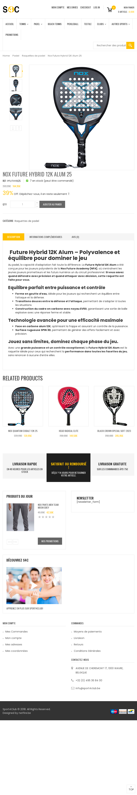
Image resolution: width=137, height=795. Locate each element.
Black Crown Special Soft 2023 (114, 431)
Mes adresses (13, 644)
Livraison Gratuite (112, 464)
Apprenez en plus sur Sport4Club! (24, 608)
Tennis (23, 24)
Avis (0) (75, 237)
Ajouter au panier (52, 204)
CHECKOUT (85, 7)
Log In (96, 7)
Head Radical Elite (68, 431)
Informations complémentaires (45, 237)
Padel (38, 24)
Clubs (101, 24)
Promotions (12, 34)
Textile (88, 24)
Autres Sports (121, 24)
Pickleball (72, 24)
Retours (78, 644)
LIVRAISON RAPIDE (24, 464)
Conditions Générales (87, 651)
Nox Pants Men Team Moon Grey (48, 506)
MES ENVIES (72, 7)
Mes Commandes (16, 631)
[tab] (13, 236)
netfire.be (25, 713)
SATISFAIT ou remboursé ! (68, 466)
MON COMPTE (58, 7)
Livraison (79, 638)
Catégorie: (8, 221)
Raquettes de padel (33, 55)
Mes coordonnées (16, 651)
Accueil (10, 24)
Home (6, 55)
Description (13, 237)
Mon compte (13, 638)
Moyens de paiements (88, 631)
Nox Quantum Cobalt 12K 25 (22, 431)
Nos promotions (50, 541)
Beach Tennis (55, 24)
